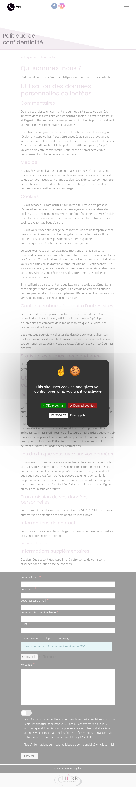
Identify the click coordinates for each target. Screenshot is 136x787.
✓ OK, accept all (53, 405)
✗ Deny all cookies (82, 405)
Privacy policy (78, 415)
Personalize (59, 415)
